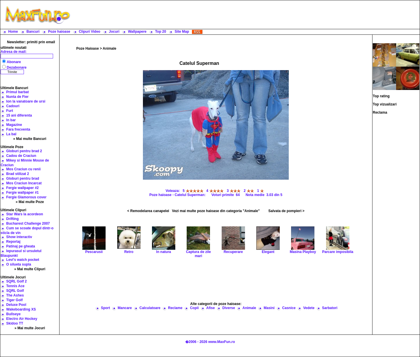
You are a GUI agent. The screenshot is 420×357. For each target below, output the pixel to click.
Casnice (288, 308)
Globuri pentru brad (22, 178)
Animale (109, 48)
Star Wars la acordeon (24, 214)
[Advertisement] (246, 14)
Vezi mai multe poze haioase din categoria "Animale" (216, 211)
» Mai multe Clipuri (30, 269)
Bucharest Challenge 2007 (28, 223)
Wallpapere (137, 32)
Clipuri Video (89, 32)
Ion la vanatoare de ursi (25, 101)
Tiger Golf (14, 300)
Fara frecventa (18, 129)
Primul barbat (17, 92)
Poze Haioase (87, 48)
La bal (11, 134)
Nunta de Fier (17, 97)
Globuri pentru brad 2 (24, 151)
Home (13, 32)
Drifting (12, 219)
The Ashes (15, 295)
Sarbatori (329, 308)
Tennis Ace (15, 286)
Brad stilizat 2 (17, 174)
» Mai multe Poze (30, 202)
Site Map (182, 32)
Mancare (125, 308)
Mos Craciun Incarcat (23, 183)
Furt (9, 111)
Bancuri (33, 32)
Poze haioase (59, 32)
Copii (194, 308)
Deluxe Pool (16, 305)
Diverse (228, 308)
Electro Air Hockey (21, 319)
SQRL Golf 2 (16, 281)
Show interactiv (19, 237)
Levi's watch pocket (22, 260)
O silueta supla (18, 264)
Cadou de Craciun (21, 156)
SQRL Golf (15, 291)
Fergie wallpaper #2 (22, 188)
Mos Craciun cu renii (23, 169)
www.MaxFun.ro (221, 342)
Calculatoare (149, 308)
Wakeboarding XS (21, 309)
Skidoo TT (14, 323)
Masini (269, 308)
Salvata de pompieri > (286, 211)
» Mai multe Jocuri (30, 328)
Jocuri (114, 32)
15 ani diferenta (19, 115)
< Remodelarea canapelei (148, 211)
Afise (210, 308)
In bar (11, 120)
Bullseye (13, 314)
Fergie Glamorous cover (26, 197)
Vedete (308, 308)
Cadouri (12, 106)
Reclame (175, 308)
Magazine (14, 125)
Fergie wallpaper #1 (22, 192)
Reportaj (13, 242)
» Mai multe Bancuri (29, 139)
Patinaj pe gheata (20, 246)
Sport (105, 308)
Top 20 (160, 32)
